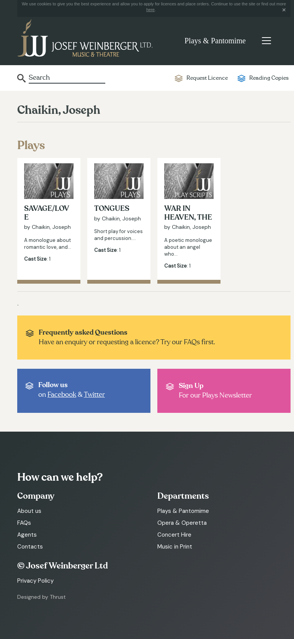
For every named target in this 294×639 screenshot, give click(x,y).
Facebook (61, 394)
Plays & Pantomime (215, 40)
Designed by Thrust (41, 596)
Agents (27, 535)
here (150, 9)
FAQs (24, 523)
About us (29, 511)
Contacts (30, 546)
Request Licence (207, 78)
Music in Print (174, 546)
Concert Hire (174, 535)
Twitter (94, 394)
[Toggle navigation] (266, 40)
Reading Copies (269, 78)
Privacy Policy (35, 581)
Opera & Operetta (182, 523)
